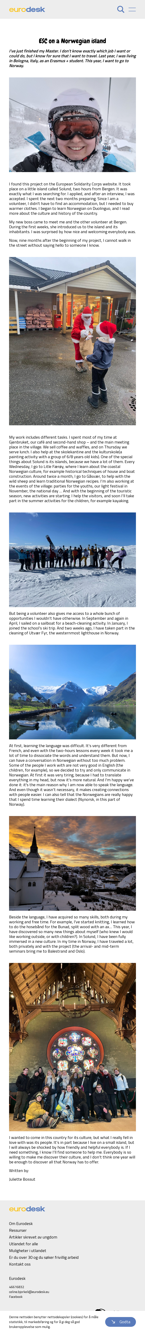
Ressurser (18, 1230)
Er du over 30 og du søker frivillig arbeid (44, 1257)
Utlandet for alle (23, 1244)
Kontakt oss (20, 1264)
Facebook (15, 1296)
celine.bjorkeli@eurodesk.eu (29, 1291)
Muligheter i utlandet (27, 1250)
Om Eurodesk (21, 1223)
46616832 (16, 1286)
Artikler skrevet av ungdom (33, 1237)
